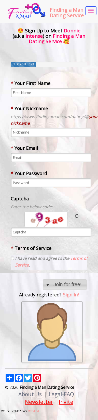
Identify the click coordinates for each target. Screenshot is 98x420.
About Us (30, 394)
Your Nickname (29, 108)
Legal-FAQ (61, 394)
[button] (65, 284)
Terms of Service (31, 248)
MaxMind (33, 411)
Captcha (20, 199)
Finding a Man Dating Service (67, 12)
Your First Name (30, 83)
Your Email (24, 148)
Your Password (29, 173)
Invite (66, 401)
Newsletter (39, 401)
